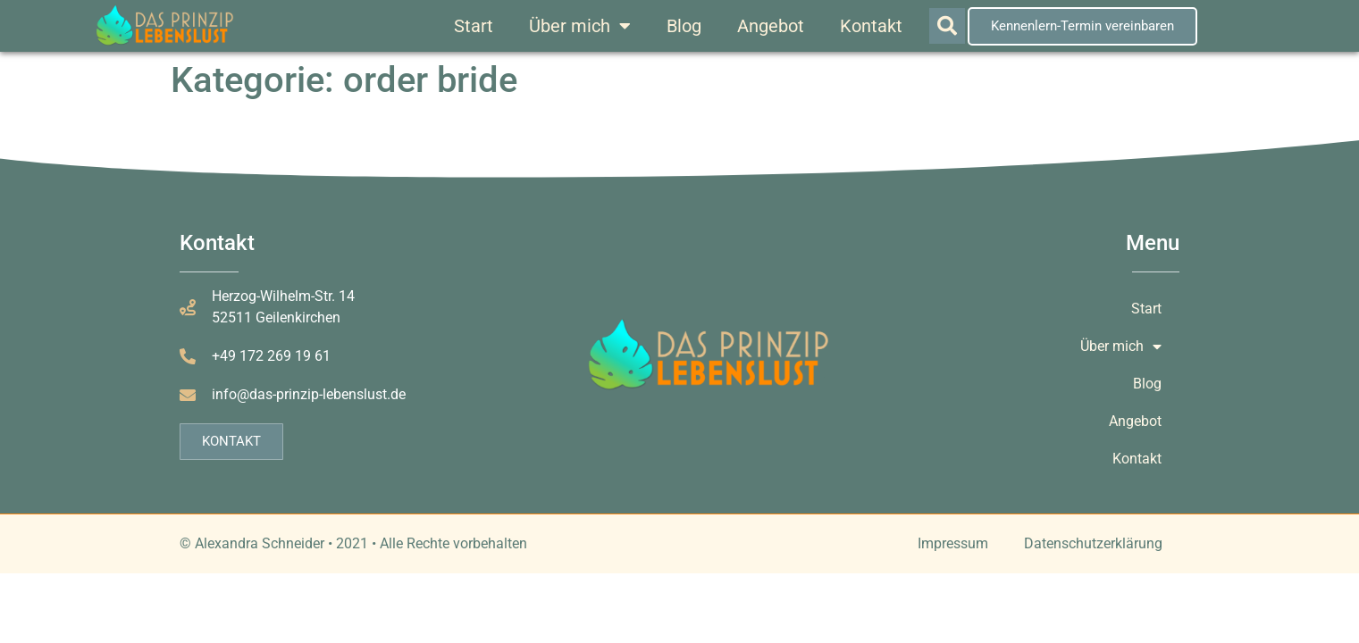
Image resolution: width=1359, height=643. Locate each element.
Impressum (953, 543)
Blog (684, 26)
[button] (947, 26)
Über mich (580, 26)
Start (473, 26)
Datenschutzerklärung (1093, 543)
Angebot (770, 26)
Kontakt (871, 26)
